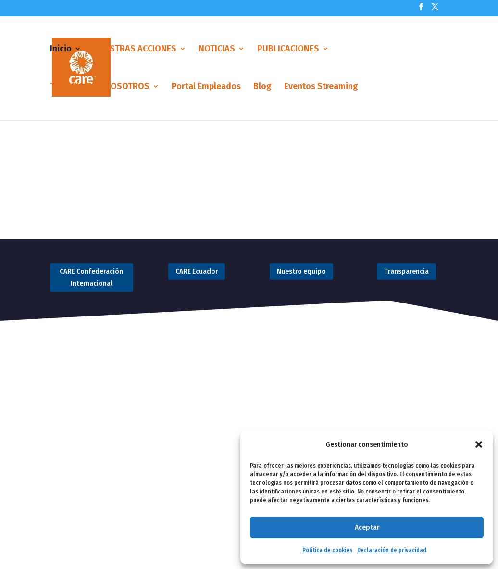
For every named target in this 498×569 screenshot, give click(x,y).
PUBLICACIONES (288, 49)
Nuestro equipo (301, 271)
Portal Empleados (206, 87)
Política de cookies (327, 550)
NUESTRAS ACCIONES (135, 49)
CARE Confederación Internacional (91, 277)
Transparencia (406, 271)
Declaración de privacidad (391, 550)
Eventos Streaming (321, 87)
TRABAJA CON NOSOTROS (99, 87)
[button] (479, 444)
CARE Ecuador (196, 271)
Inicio (61, 49)
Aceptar (367, 527)
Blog (262, 87)
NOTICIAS (217, 49)
